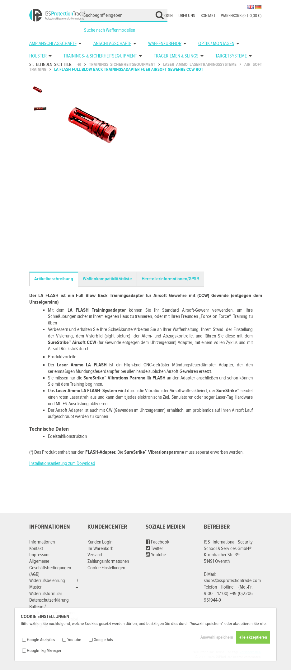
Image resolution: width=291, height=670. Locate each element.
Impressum (39, 555)
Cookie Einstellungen (106, 568)
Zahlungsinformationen (108, 561)
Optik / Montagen (216, 44)
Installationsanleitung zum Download (62, 463)
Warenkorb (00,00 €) (241, 15)
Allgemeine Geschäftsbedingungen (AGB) (50, 567)
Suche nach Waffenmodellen (109, 30)
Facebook (157, 542)
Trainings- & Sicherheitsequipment (100, 56)
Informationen (42, 542)
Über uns (186, 15)
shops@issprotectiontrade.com (232, 581)
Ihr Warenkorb (100, 549)
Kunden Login (99, 542)
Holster (38, 56)
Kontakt (208, 15)
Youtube (156, 555)
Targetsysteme (231, 56)
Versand (94, 555)
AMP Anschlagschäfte (53, 44)
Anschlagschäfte (112, 44)
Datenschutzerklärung (49, 600)
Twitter (154, 549)
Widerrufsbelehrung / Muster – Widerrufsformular (53, 587)
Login (167, 15)
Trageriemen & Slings (176, 56)
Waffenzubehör (164, 44)
